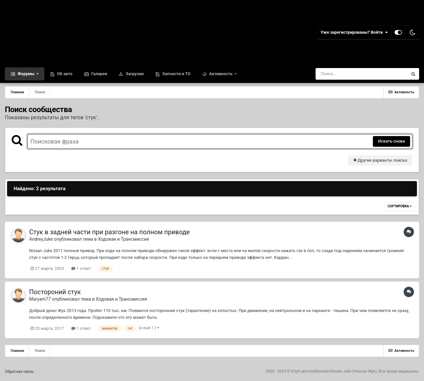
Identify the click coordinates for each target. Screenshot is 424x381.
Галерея (98, 73)
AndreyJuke (41, 239)
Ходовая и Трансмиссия (123, 239)
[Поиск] (350, 74)
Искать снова (391, 141)
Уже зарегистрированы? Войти (354, 32)
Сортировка (400, 206)
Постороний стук (55, 292)
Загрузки (134, 73)
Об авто (64, 73)
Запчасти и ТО (176, 73)
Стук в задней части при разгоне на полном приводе (109, 232)
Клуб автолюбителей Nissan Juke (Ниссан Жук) (334, 371)
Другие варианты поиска (380, 160)
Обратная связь (19, 371)
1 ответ (81, 268)
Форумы (26, 73)
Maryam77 (40, 299)
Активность (221, 73)
